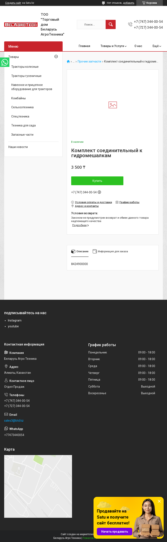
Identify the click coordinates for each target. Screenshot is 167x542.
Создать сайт (13, 2)
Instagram (15, 320)
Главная (84, 46)
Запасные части (22, 134)
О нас (138, 46)
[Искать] (111, 24)
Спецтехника (20, 116)
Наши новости (18, 147)
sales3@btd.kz (14, 420)
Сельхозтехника (22, 107)
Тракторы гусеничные (26, 76)
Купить (97, 180)
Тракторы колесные (25, 66)
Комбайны (18, 98)
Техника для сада (23, 125)
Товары (13, 57)
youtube (13, 326)
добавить (128, 2)
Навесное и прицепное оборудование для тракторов (31, 87)
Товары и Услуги (112, 46)
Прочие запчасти (89, 61)
